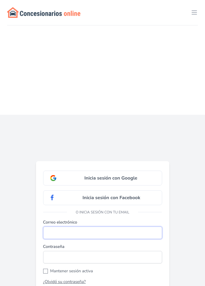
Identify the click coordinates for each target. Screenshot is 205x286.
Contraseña (54, 246)
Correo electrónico (60, 222)
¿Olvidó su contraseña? (64, 282)
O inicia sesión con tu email (102, 212)
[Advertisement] (102, 70)
